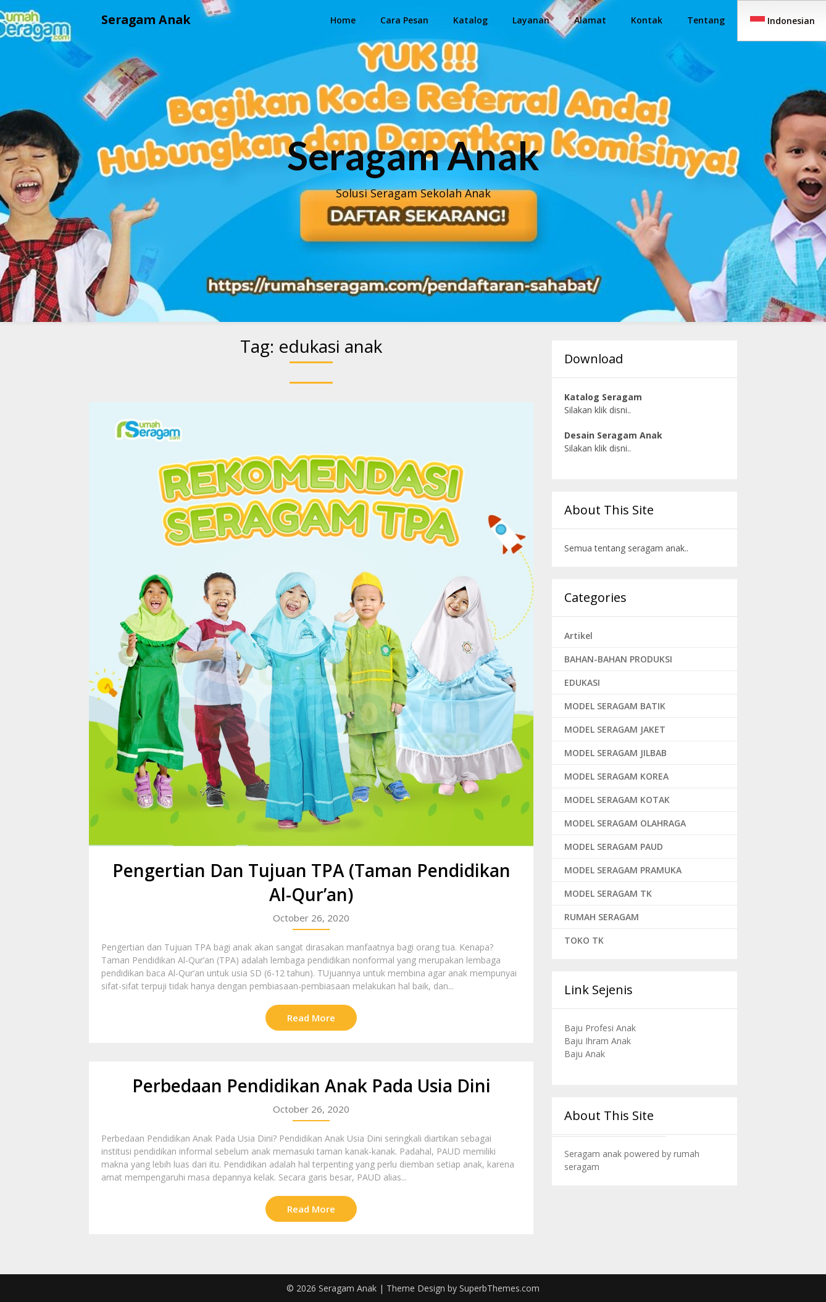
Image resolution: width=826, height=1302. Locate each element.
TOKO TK (584, 940)
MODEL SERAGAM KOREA (616, 776)
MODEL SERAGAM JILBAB (615, 753)
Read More (311, 1018)
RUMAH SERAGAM (601, 917)
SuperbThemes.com (499, 1288)
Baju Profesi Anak (600, 1028)
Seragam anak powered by (619, 1154)
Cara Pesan (404, 20)
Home (343, 20)
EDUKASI (582, 682)
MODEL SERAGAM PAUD (613, 846)
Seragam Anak (147, 20)
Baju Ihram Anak (597, 1041)
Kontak (646, 20)
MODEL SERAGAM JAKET (614, 729)
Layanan (530, 20)
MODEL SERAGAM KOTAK (617, 800)
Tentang (706, 20)
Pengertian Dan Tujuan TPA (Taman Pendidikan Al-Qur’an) (311, 882)
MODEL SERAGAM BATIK (614, 706)
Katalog (470, 20)
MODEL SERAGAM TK (608, 893)
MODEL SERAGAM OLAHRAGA (625, 823)
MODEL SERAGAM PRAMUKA (623, 870)
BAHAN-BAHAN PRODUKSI (618, 659)
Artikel (578, 635)
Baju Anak (584, 1054)
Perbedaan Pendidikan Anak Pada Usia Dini (311, 1085)
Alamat (590, 20)
